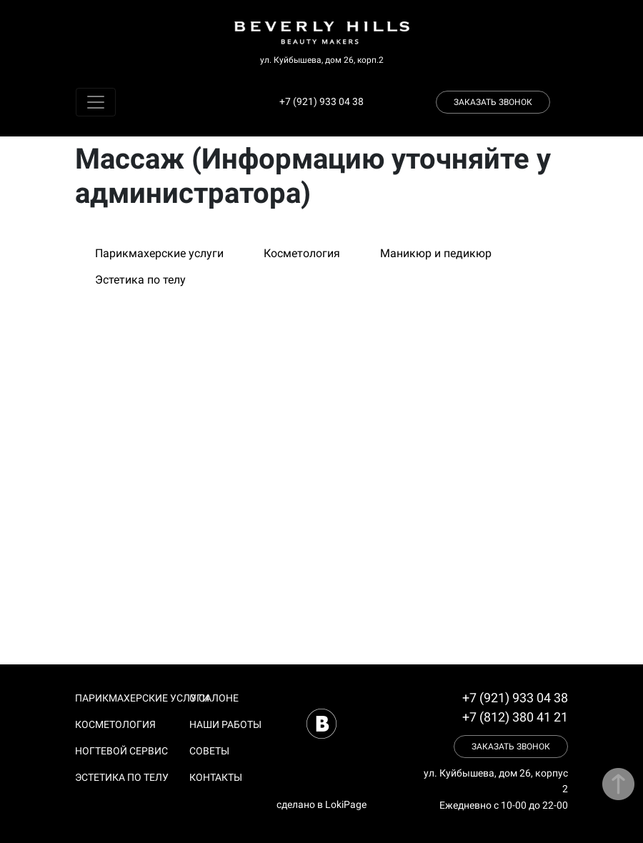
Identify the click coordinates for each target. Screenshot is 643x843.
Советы (209, 751)
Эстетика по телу (140, 279)
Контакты (215, 777)
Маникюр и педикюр (436, 253)
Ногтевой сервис (121, 751)
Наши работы (225, 724)
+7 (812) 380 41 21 (515, 716)
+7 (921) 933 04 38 (321, 101)
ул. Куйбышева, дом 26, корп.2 (322, 60)
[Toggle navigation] (96, 102)
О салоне (214, 698)
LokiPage (346, 804)
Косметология (302, 253)
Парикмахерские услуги (159, 253)
